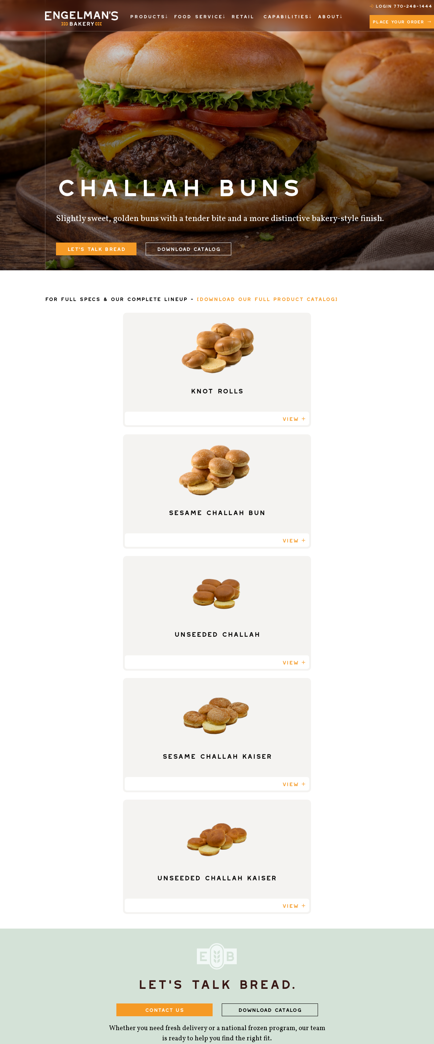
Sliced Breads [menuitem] (154, 881)
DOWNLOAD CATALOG (269, 682)
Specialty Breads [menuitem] (159, 906)
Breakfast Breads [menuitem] (161, 957)
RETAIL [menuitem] (234, 15)
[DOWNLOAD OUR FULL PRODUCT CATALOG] (267, 298)
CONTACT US (164, 682)
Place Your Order (405, 20)
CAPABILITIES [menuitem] (273, 15)
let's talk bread (96, 248)
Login (387, 5)
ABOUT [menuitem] (312, 15)
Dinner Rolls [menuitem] (152, 945)
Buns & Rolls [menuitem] (152, 894)
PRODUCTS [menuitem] (146, 15)
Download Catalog (188, 248)
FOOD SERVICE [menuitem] (193, 15)
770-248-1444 (414, 4)
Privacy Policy (316, 1025)
